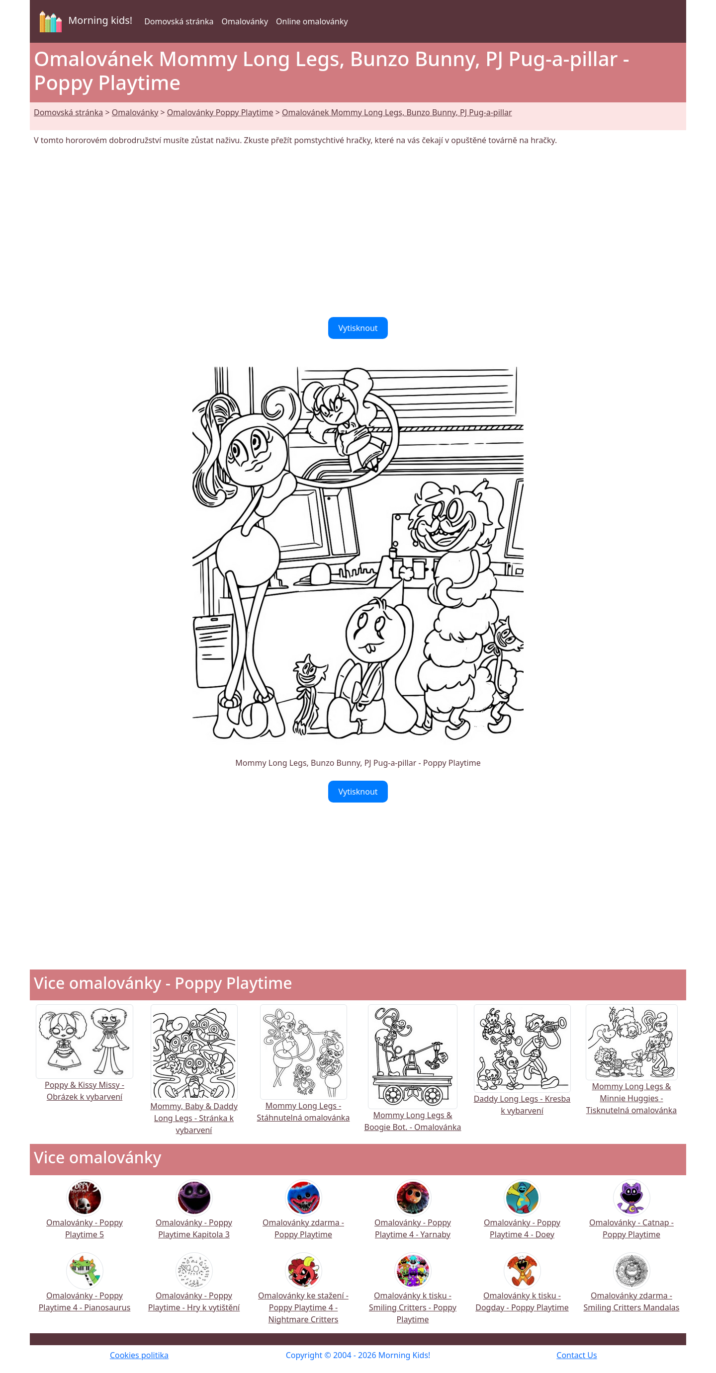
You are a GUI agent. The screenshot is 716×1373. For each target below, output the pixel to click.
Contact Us (576, 1355)
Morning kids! (84, 21)
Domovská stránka (178, 21)
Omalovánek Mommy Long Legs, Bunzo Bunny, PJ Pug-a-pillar (397, 112)
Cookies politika (139, 1355)
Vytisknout (357, 328)
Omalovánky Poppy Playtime (220, 112)
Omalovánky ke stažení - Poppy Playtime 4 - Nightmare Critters (303, 1295)
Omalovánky (244, 21)
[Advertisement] (358, 231)
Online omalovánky (312, 21)
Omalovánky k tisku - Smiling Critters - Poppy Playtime (412, 1295)
